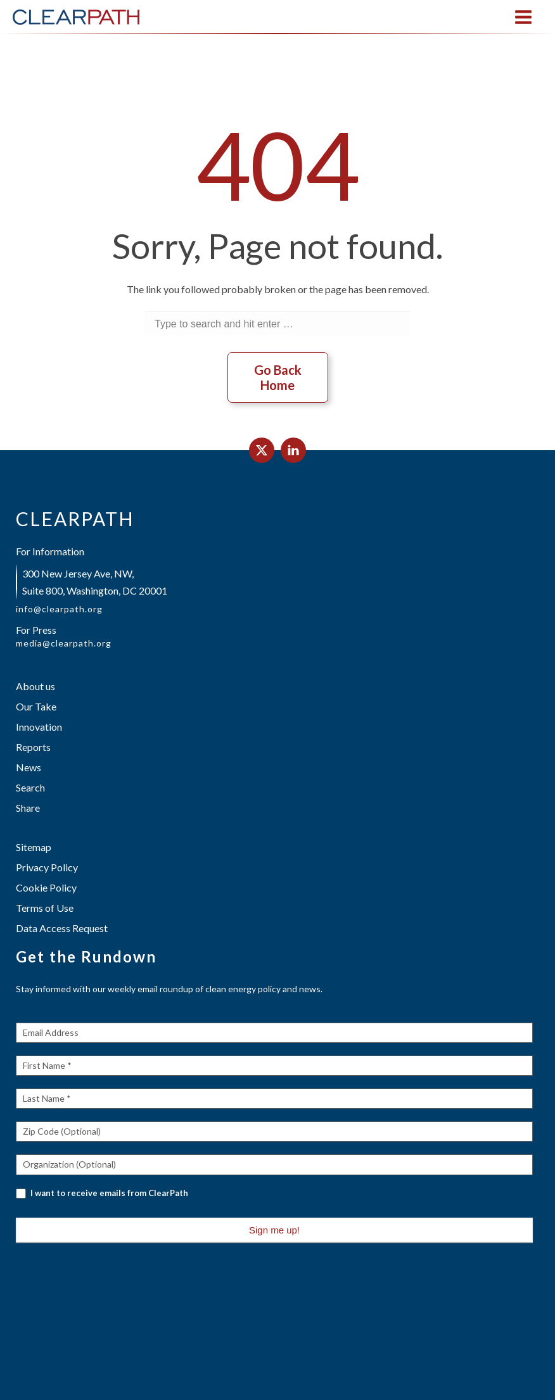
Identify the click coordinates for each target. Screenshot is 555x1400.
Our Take (36, 706)
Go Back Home (278, 377)
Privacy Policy (47, 867)
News (28, 767)
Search (30, 787)
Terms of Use (44, 908)
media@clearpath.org (64, 643)
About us (35, 686)
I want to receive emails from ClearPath (102, 1193)
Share (28, 808)
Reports (33, 747)
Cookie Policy (46, 887)
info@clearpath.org (59, 609)
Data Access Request (62, 928)
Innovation (39, 727)
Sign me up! (274, 1230)
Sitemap (33, 847)
